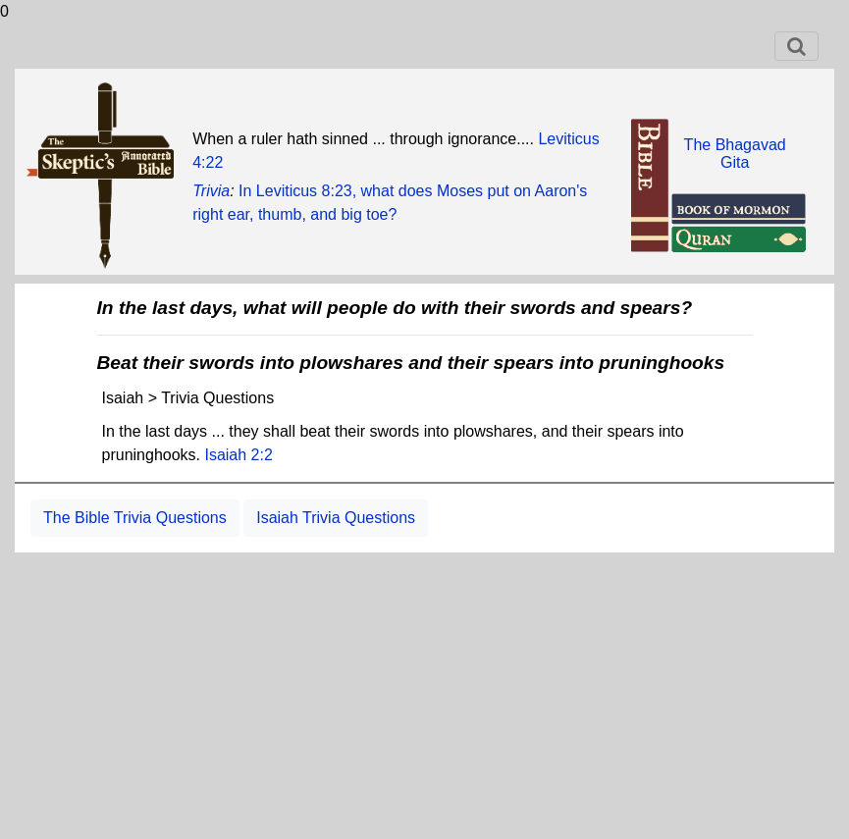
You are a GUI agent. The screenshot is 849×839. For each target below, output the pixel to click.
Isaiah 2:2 (238, 454)
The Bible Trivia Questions (135, 517)
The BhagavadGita (735, 153)
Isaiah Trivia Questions (335, 517)
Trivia (211, 191)
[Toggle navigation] (796, 46)
